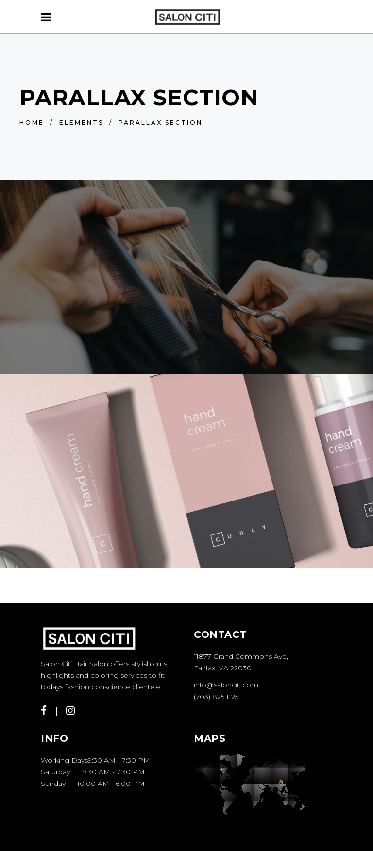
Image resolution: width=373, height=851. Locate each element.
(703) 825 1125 (216, 696)
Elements (81, 122)
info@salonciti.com (226, 685)
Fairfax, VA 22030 (223, 668)
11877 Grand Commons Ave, (241, 656)
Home (31, 122)
